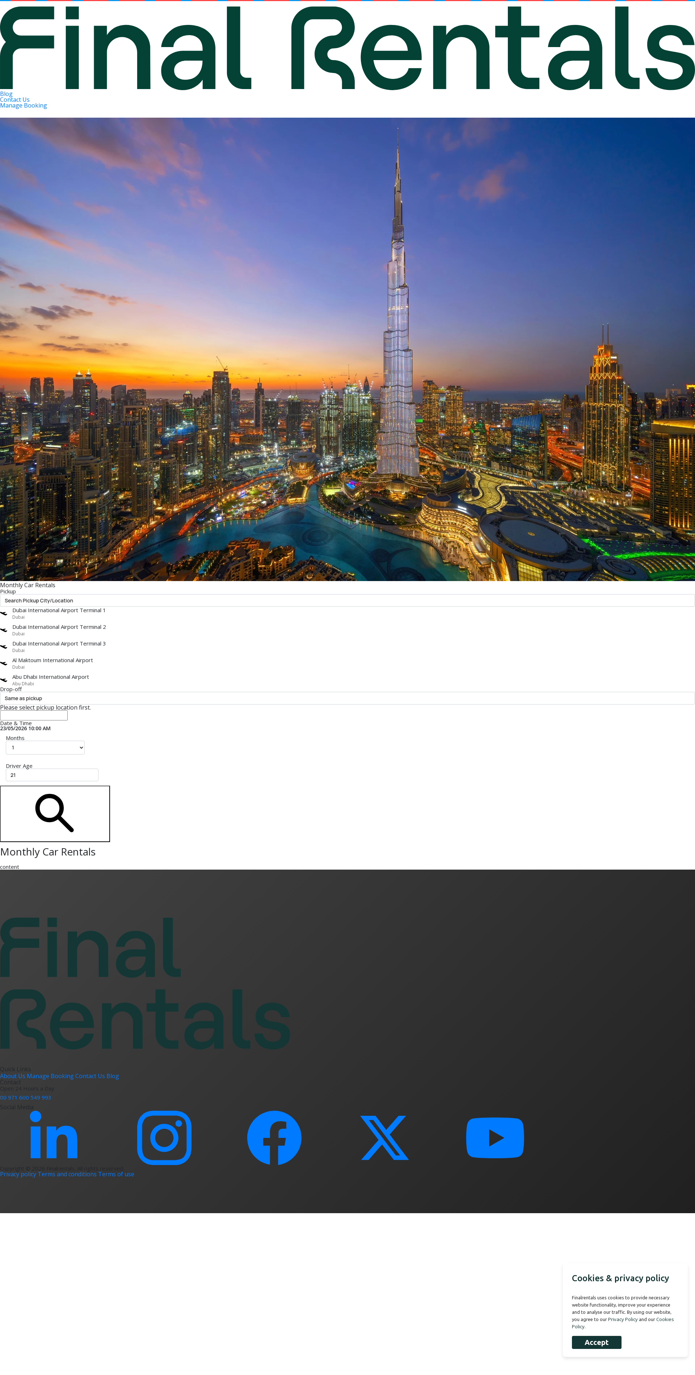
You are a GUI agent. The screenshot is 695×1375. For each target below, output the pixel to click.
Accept (597, 1342)
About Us (13, 1076)
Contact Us (15, 100)
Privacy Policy (623, 1319)
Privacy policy (19, 1174)
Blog (6, 94)
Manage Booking (23, 105)
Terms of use (116, 1174)
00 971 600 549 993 (25, 1097)
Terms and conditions (68, 1174)
